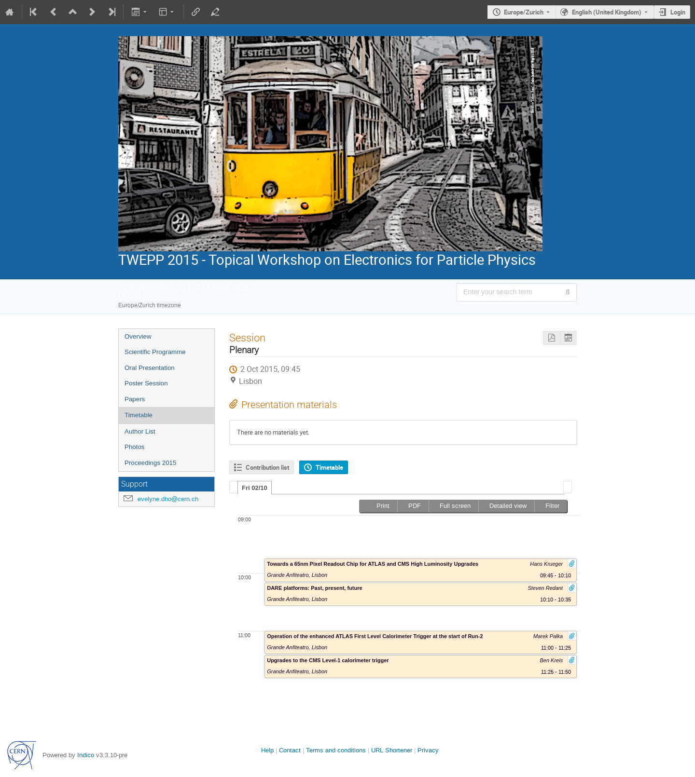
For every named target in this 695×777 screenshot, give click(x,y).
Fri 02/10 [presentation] (254, 487)
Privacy (428, 750)
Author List (140, 431)
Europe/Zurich (523, 12)
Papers (135, 399)
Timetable (139, 415)
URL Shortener (391, 750)
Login (677, 12)
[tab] (254, 487)
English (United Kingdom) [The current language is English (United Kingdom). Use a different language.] (606, 12)
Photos (135, 446)
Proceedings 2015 (150, 462)
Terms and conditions (336, 750)
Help (267, 750)
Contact (290, 750)
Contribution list (267, 467)
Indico (85, 755)
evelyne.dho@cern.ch (168, 499)
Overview (138, 336)
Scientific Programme (155, 351)
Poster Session (146, 383)
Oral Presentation (150, 367)
